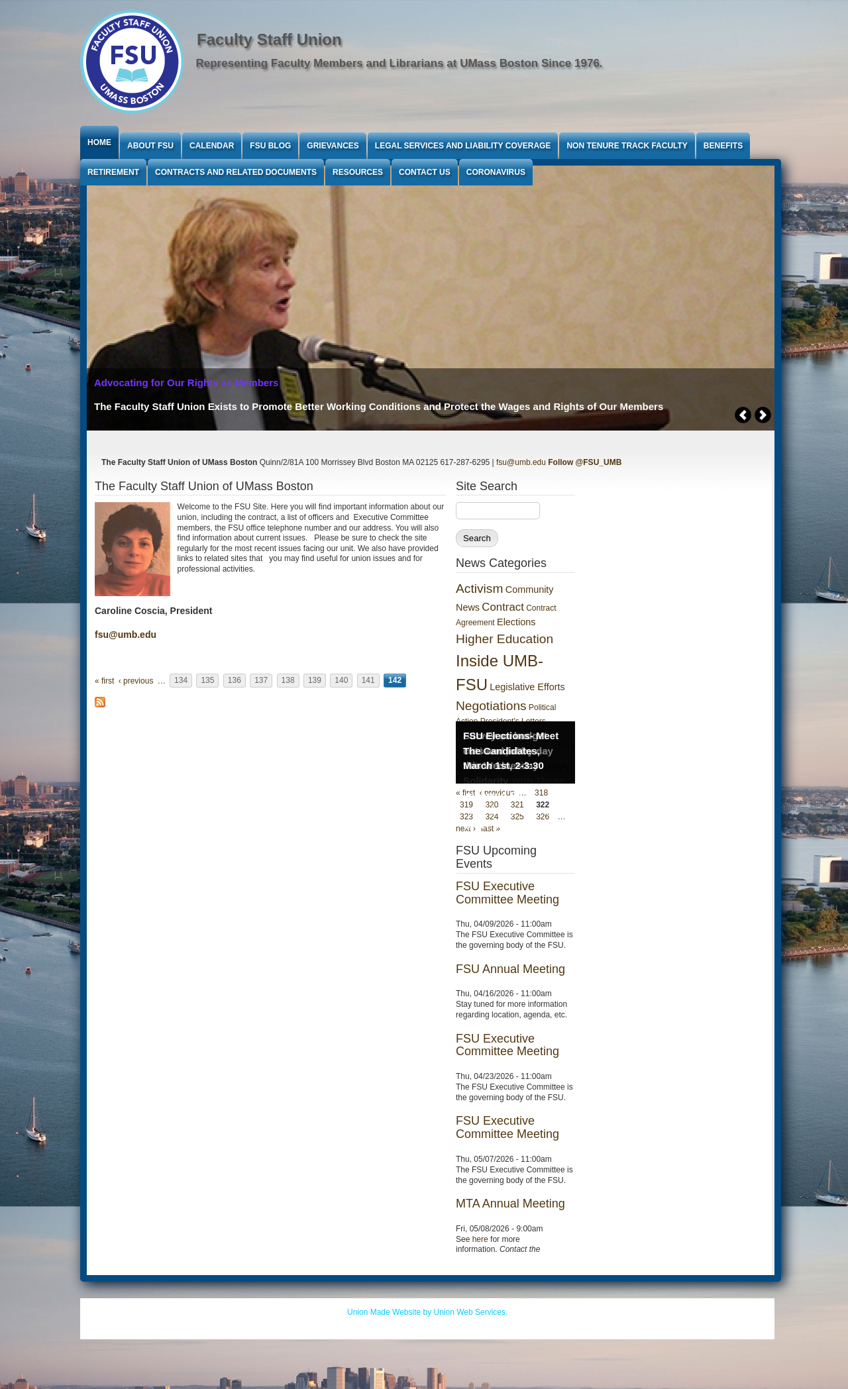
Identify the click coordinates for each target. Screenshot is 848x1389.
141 (368, 681)
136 (234, 681)
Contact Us (424, 172)
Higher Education (504, 639)
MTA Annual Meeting (510, 1203)
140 (341, 681)
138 (288, 681)
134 (180, 681)
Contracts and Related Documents (236, 172)
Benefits (723, 145)
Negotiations (491, 706)
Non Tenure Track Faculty (626, 145)
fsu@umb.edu (521, 462)
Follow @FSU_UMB (584, 462)
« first (104, 681)
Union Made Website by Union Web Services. (427, 1312)
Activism (479, 588)
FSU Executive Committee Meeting (507, 893)
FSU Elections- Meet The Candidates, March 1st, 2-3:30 (510, 750)
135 (207, 681)
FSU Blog (270, 145)
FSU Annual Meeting (510, 969)
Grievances (332, 145)
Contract (502, 607)
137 (261, 681)
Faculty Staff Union (269, 39)
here (480, 1239)
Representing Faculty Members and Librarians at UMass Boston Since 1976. (399, 63)
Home (99, 142)
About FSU (150, 145)
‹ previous (136, 681)
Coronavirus (495, 172)
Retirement (113, 172)
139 (314, 681)
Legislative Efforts (527, 687)
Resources (358, 172)
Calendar (211, 145)
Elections (516, 622)
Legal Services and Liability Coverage (463, 145)
